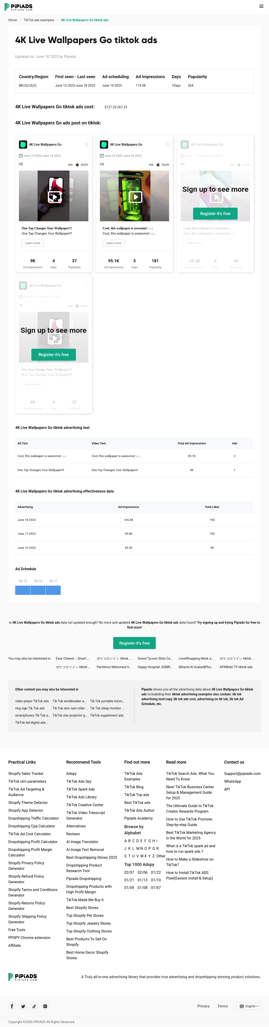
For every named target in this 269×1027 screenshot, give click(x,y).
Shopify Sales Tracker (26, 773)
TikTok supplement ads (107, 715)
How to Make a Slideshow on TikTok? (189, 862)
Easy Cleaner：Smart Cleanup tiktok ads (76, 658)
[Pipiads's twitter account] (23, 1006)
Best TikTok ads (137, 802)
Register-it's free (215, 213)
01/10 (155, 880)
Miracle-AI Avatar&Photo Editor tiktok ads (199, 667)
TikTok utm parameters (27, 781)
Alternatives (76, 826)
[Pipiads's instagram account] (45, 1006)
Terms (222, 1006)
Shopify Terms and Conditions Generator (32, 892)
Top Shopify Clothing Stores (89, 931)
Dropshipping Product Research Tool (84, 868)
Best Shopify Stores (82, 908)
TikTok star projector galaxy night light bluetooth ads (71, 715)
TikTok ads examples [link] (39, 20)
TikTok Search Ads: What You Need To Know (190, 776)
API (227, 789)
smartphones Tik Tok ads (33, 715)
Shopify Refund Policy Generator (26, 879)
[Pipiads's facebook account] (12, 1006)
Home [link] (13, 20)
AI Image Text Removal (85, 849)
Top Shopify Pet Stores (85, 915)
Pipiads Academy (138, 818)
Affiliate (14, 945)
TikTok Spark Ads (80, 789)
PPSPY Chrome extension (29, 938)
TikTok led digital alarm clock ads (34, 722)
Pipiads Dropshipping (83, 878)
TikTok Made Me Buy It (85, 900)
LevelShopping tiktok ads (197, 658)
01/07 (155, 887)
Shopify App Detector (25, 810)
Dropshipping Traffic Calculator (33, 818)
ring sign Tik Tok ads (30, 708)
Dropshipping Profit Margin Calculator (30, 852)
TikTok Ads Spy (78, 781)
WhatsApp (232, 781)
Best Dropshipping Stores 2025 (91, 857)
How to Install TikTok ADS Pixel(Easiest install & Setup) (189, 875)
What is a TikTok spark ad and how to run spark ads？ (190, 849)
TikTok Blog (134, 787)
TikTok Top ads (136, 795)
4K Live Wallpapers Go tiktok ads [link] (84, 20)
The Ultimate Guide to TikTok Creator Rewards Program (189, 809)
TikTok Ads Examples (133, 776)
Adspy (71, 773)
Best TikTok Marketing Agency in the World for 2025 (191, 835)
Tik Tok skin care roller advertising (71, 708)
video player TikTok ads (32, 701)
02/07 (128, 872)
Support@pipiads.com (242, 773)
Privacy (203, 1006)
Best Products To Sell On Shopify (86, 942)
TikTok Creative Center (84, 805)
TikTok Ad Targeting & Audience (26, 792)
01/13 (142, 880)
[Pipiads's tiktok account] (34, 1006)
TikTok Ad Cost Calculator (29, 834)
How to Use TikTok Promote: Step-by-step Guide (189, 822)
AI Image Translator (82, 842)
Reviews (73, 834)
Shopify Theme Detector (28, 802)
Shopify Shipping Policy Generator (27, 919)
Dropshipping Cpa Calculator (31, 826)
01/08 (142, 887)
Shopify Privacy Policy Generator (26, 866)
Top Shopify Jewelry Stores (88, 923)
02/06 (142, 872)
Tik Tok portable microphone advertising (109, 701)
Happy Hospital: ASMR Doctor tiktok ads (158, 667)
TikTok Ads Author (139, 810)
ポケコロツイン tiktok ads (115, 658)
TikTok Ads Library (81, 797)
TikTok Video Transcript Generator (85, 815)
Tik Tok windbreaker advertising (71, 701)
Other (156, 856)
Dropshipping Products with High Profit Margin (89, 889)
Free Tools (16, 930)
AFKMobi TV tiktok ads (236, 667)
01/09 (128, 887)
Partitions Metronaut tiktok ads (117, 667)
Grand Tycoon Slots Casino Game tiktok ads (158, 658)
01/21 (128, 880)
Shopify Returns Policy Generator (26, 906)
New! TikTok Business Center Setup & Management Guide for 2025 (190, 792)
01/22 (155, 872)
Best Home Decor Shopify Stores (87, 955)
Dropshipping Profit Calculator (32, 842)
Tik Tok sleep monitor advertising (109, 708)
